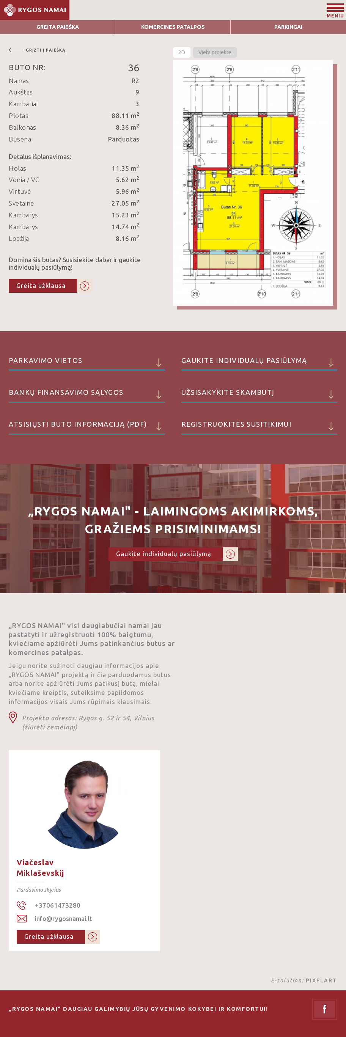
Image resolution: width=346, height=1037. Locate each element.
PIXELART (321, 980)
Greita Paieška (57, 27)
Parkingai (288, 27)
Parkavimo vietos (87, 364)
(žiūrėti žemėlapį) (49, 727)
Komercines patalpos (173, 27)
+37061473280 (57, 905)
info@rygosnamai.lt (63, 918)
